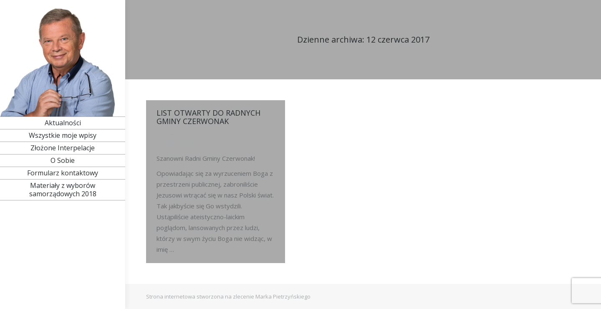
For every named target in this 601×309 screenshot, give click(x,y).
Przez (216, 134)
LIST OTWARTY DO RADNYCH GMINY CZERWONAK (208, 117)
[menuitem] (62, 123)
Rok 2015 (168, 134)
